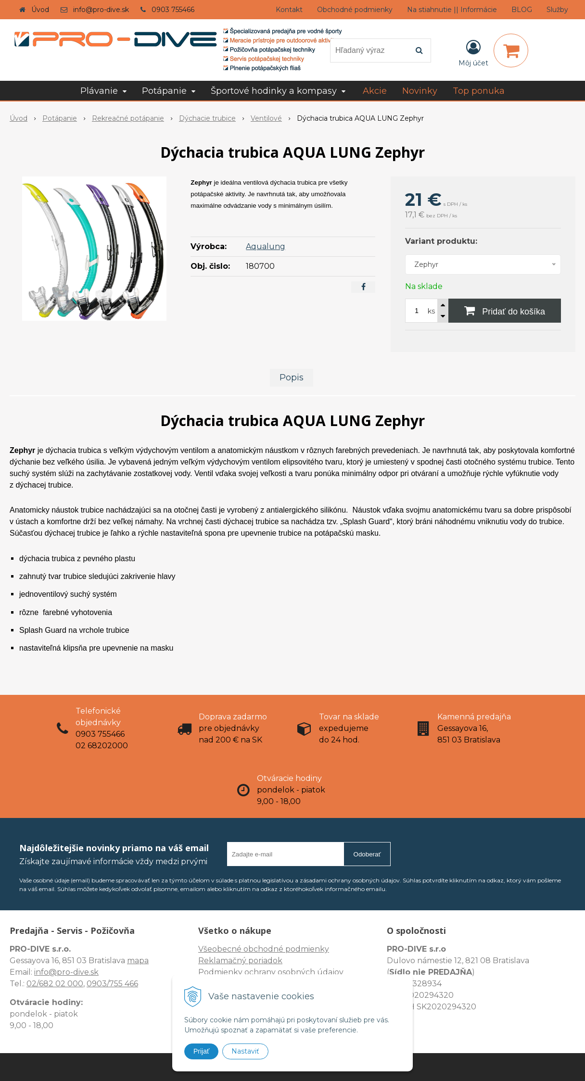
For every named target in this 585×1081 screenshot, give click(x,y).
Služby (557, 9)
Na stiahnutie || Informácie (452, 9)
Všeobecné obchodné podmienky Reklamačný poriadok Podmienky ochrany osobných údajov (270, 960)
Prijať (201, 1051)
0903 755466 (173, 9)
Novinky (419, 91)
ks (431, 311)
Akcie (375, 91)
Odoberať (367, 854)
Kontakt (289, 9)
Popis (292, 377)
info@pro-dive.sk (101, 9)
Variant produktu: (441, 241)
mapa (138, 960)
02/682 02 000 (54, 983)
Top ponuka (479, 91)
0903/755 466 (112, 983)
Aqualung (265, 246)
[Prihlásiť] (473, 52)
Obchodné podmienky (355, 9)
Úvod (40, 9)
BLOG (521, 9)
